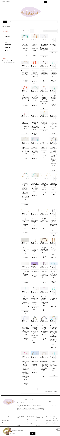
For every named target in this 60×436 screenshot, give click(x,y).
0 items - (51, 2)
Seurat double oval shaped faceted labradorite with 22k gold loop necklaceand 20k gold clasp (34, 329)
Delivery (18, 421)
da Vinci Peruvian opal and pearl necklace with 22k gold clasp (34, 148)
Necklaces (8, 44)
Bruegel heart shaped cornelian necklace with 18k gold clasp (34, 73)
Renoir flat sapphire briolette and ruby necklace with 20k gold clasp (44, 299)
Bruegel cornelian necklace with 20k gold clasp (34, 46)
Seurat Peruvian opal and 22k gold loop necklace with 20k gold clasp (53, 364)
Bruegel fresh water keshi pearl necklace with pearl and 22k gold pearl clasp (44, 48)
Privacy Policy (29, 422)
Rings (6, 50)
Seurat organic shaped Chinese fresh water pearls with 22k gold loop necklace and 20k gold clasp (44, 365)
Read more (33, 266)
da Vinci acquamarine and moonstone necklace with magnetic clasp (35, 118)
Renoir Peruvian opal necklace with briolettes (53, 297)
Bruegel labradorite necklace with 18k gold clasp (44, 72)
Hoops (6, 42)
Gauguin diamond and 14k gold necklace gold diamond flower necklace (25, 221)
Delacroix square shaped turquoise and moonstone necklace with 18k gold (35, 185)
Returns (18, 424)
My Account (38, 419)
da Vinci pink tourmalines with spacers (44, 141)
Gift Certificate (34, 270)
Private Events (29, 424)
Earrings (7, 36)
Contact (18, 419)
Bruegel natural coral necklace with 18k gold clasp (25, 98)
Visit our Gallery (9, 60)
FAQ (27, 420)
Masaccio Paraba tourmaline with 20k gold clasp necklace (44, 273)
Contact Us (56, 420)
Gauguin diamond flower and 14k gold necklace (44, 219)
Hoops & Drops (9, 34)
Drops (6, 39)
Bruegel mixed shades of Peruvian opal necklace (53, 72)
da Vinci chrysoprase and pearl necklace (44, 123)
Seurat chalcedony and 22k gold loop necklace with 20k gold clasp (25, 328)
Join (32, 433)
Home (3, 26)
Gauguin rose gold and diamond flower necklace (25, 273)
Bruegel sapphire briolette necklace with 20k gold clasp (44, 98)
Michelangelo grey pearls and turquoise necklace (53, 272)
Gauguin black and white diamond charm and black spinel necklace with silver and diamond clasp (53, 222)
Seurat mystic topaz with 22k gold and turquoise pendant (35, 363)
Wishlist (38, 424)
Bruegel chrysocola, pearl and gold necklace (25, 46)
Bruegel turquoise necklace (53, 97)
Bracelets (7, 47)
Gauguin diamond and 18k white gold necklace (34, 219)
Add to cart (23, 40)
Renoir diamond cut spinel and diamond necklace (34, 298)
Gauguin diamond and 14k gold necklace (44, 183)
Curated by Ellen (9, 53)
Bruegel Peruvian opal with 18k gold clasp (34, 98)
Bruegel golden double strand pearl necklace (54, 39)
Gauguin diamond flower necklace (53, 248)
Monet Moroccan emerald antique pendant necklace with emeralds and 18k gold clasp (25, 300)
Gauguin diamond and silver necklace (44, 248)
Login (3, 1)
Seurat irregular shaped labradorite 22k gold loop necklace (44, 328)
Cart (37, 421)
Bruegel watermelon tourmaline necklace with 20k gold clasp (25, 123)
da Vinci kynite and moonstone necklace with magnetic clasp (54, 117)
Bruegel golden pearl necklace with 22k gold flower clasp (25, 72)
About (27, 418)
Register (8, 1)
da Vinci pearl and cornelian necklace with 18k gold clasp (25, 148)
